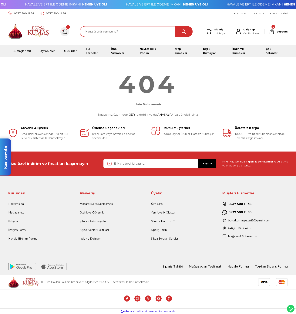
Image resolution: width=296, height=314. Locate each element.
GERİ (132, 114)
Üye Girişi (157, 204)
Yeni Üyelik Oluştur (163, 212)
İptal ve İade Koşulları (93, 221)
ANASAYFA (165, 114)
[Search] (136, 31)
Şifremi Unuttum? (163, 221)
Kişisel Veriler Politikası (94, 230)
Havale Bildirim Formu (23, 238)
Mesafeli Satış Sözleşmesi (96, 204)
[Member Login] (248, 32)
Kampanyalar (5, 157)
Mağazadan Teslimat (205, 266)
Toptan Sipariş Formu (271, 266)
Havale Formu (238, 266)
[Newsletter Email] (159, 163)
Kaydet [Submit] (207, 163)
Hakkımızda (16, 204)
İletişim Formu (17, 230)
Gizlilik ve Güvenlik (92, 212)
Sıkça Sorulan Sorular (164, 238)
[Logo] (28, 31)
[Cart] (278, 31)
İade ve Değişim (90, 238)
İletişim (13, 221)
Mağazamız (16, 212)
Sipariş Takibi (159, 230)
